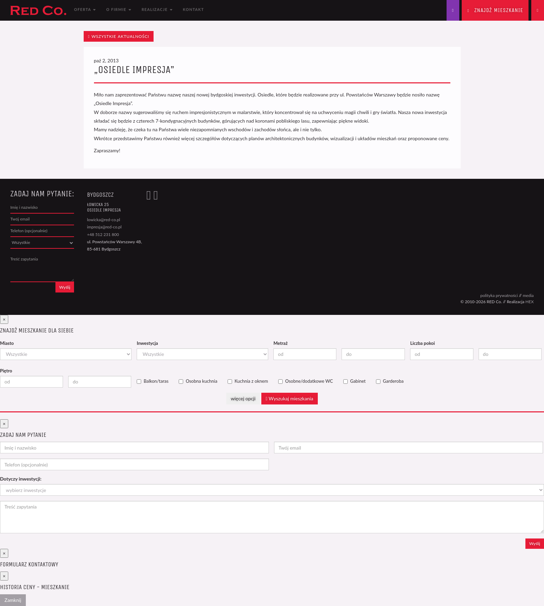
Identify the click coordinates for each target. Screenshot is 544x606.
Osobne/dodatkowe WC (305, 381)
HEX (529, 301)
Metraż (280, 343)
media (528, 295)
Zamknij (12, 600)
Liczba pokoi (422, 343)
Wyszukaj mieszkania (289, 398)
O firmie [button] (118, 10)
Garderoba (390, 381)
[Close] (4, 319)
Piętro (6, 370)
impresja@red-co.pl (104, 226)
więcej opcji (243, 398)
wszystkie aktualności (118, 36)
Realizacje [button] (157, 10)
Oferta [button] (85, 10)
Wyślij (64, 287)
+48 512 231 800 (103, 234)
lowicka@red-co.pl (103, 219)
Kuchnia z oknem (248, 381)
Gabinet (354, 381)
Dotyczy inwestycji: (20, 479)
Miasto (7, 343)
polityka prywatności (499, 295)
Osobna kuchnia (198, 381)
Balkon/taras (152, 381)
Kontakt (193, 10)
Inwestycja (147, 343)
